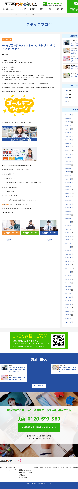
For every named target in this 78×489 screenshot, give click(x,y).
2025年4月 (68, 139)
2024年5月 (68, 172)
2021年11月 (68, 265)
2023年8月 (68, 204)
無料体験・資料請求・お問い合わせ (39, 427)
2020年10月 (68, 311)
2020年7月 (68, 322)
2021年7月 (68, 279)
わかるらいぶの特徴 (11, 469)
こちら (9, 195)
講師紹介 (32, 9)
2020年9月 (68, 315)
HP (3, 204)
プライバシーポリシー (66, 467)
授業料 (41, 9)
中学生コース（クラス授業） (25, 472)
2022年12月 (68, 232)
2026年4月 (68, 114)
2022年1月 (68, 257)
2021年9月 (68, 272)
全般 (66, 101)
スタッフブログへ (39, 386)
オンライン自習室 (23, 477)
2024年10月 (68, 154)
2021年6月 (68, 283)
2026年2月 (68, 122)
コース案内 (23, 9)
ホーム (1, 467)
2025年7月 (68, 132)
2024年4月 (68, 175)
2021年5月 (68, 286)
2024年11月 (68, 150)
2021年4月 (68, 290)
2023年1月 (68, 229)
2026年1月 (68, 125)
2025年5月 (68, 136)
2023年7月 (68, 207)
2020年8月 (68, 318)
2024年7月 (68, 165)
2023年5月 (68, 215)
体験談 (49, 9)
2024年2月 (68, 182)
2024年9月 (68, 157)
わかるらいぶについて (9, 9)
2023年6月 (68, 211)
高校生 (66, 98)
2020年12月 (68, 304)
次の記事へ (50, 240)
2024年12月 (68, 147)
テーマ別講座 (22, 475)
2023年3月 (68, 222)
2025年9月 (68, 129)
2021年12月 (68, 261)
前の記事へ (9, 240)
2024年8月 (68, 161)
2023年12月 (68, 190)
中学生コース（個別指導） (25, 470)
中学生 (66, 90)
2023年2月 (68, 225)
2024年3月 (68, 179)
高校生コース (22, 474)
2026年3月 (68, 118)
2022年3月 (68, 250)
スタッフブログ (7, 39)
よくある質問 (59, 9)
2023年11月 (68, 193)
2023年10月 (68, 197)
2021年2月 (68, 297)
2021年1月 (68, 300)
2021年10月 (68, 268)
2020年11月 (68, 308)
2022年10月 (68, 240)
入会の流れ (9, 470)
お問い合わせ (56, 467)
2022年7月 (68, 243)
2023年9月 (68, 200)
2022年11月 (68, 236)
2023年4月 (68, 218)
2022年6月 (68, 247)
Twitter (7, 204)
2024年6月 (68, 168)
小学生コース (22, 469)
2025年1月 (68, 143)
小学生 (66, 94)
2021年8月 (68, 275)
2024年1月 (68, 186)
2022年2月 (68, 254)
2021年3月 (68, 293)
